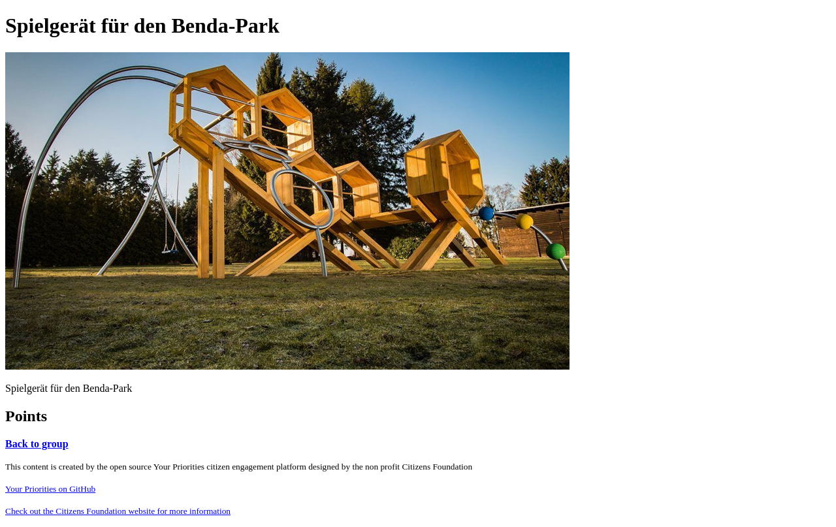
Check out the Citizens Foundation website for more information (118, 511)
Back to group (37, 443)
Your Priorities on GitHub (50, 489)
